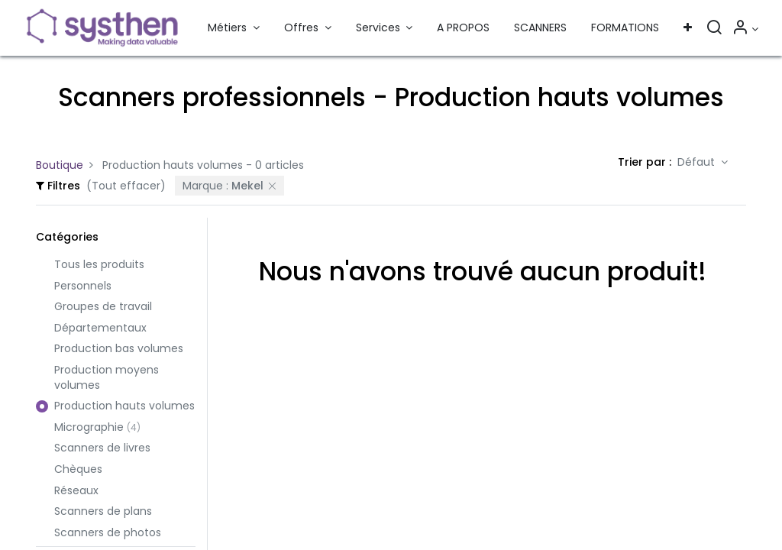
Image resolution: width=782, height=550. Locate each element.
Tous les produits (99, 264)
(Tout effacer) (126, 185)
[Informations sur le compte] (745, 29)
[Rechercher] (714, 29)
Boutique (59, 165)
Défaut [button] (697, 162)
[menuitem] (463, 28)
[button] (687, 28)
